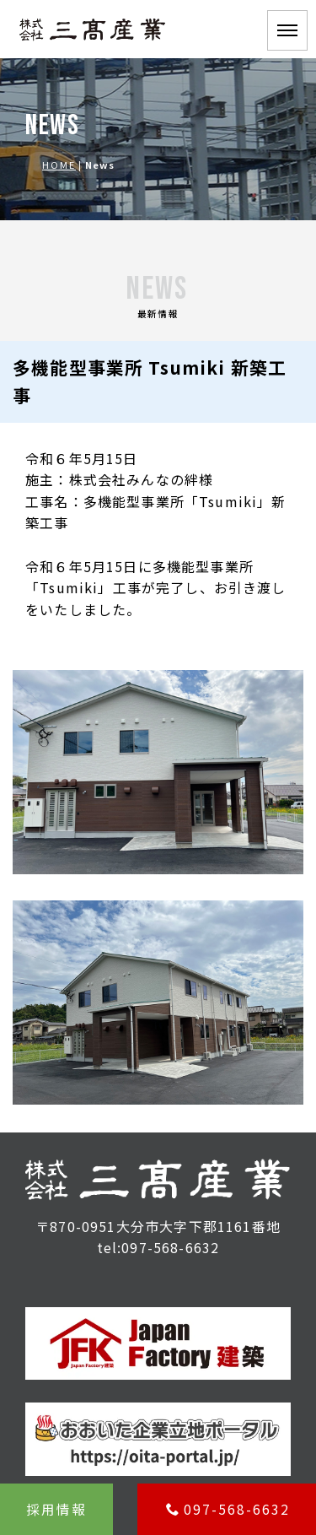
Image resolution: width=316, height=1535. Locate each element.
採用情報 (56, 1509)
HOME (59, 164)
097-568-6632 (228, 1509)
